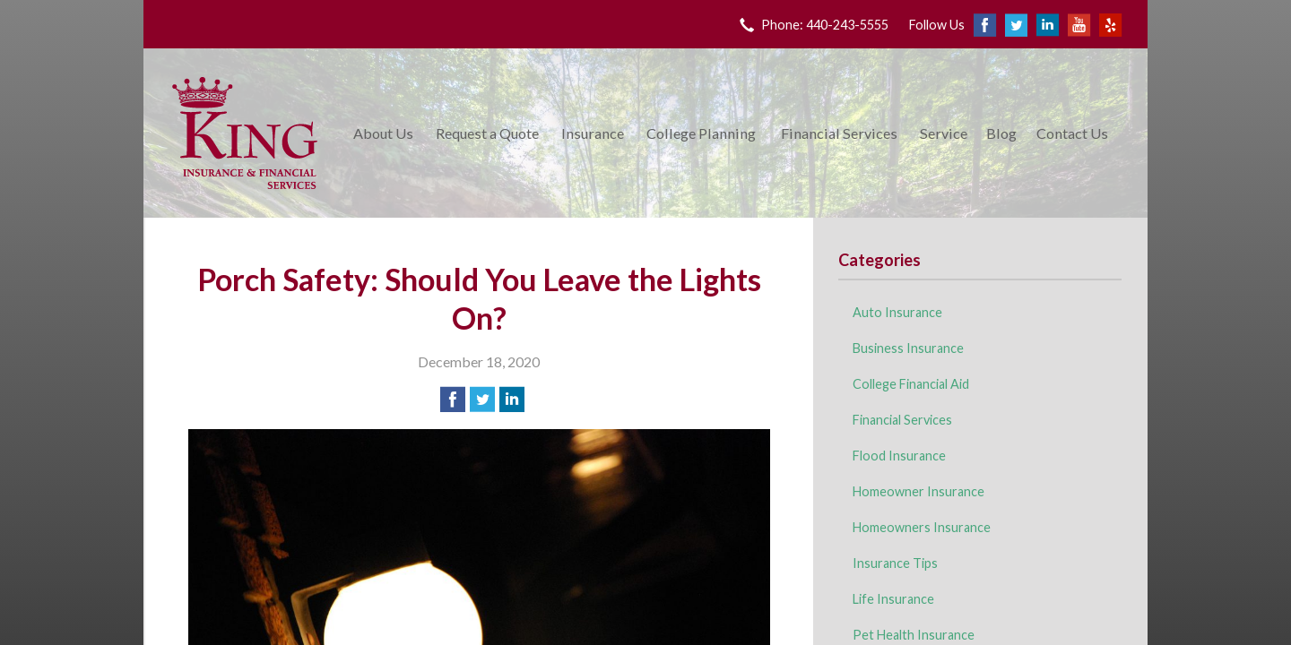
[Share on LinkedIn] (511, 399)
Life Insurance (893, 598)
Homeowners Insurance (922, 527)
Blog (1001, 133)
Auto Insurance (897, 312)
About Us (383, 133)
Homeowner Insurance (918, 491)
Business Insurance (908, 348)
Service (943, 133)
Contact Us (1072, 133)
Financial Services (839, 133)
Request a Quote (487, 133)
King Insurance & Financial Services (244, 133)
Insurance (592, 133)
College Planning (701, 133)
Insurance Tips (895, 563)
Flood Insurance (899, 455)
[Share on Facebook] (452, 399)
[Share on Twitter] (482, 399)
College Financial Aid (911, 383)
